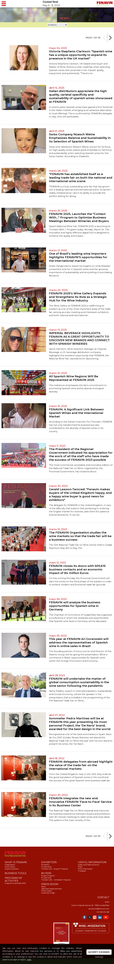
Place (80, 867)
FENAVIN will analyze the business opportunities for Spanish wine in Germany (74, 605)
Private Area (46, 867)
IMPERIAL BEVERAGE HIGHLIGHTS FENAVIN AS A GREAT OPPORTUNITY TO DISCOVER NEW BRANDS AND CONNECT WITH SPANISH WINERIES (79, 338)
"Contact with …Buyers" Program (54, 869)
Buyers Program (48, 876)
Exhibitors (45, 865)
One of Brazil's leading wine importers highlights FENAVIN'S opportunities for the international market (78, 257)
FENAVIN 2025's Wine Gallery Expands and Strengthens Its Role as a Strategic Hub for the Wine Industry (78, 296)
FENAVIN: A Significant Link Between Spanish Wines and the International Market (76, 413)
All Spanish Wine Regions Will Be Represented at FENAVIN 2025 (73, 378)
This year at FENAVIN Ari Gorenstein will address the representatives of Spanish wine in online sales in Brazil (79, 642)
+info (29, 960)
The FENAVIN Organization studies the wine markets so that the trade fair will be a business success (80, 536)
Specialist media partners (51, 889)
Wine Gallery (10, 867)
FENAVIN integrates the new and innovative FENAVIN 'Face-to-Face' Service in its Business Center (80, 801)
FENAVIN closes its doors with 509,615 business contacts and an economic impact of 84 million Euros (77, 569)
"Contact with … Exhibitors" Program (56, 880)
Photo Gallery (46, 891)
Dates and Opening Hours (88, 865)
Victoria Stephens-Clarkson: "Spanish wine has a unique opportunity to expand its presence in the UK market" (80, 54)
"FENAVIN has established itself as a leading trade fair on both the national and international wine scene (80, 177)
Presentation (10, 865)
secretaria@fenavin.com (98, 909)
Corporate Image (48, 893)
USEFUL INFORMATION (92, 862)
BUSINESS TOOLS (15, 873)
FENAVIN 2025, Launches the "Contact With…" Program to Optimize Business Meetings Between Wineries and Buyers (79, 217)
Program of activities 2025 (15, 883)
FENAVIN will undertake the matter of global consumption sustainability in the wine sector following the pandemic (79, 682)
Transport (82, 871)
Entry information (85, 869)
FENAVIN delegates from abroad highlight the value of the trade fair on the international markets (81, 765)
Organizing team (12, 869)
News (43, 887)
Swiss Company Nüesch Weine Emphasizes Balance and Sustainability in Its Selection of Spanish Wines (80, 137)
